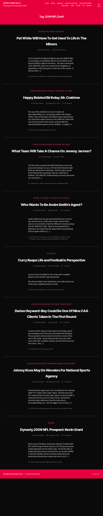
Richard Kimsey (41, 291)
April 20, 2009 (54, 291)
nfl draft (38, 258)
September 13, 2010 (60, 50)
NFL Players (60, 32)
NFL (72, 77)
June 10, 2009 (60, 169)
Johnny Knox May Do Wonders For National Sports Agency (51, 404)
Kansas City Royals (64, 77)
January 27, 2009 (53, 473)
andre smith (50, 256)
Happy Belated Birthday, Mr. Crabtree (51, 101)
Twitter (78, 6)
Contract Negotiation (37, 91)
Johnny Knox (54, 440)
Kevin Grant (54, 499)
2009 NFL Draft (35, 77)
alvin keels (43, 256)
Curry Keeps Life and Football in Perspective (51, 282)
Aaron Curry (43, 314)
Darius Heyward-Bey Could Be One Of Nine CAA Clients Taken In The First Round (51, 341)
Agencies (60, 3)
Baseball (50, 77)
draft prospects (44, 440)
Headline (41, 32)
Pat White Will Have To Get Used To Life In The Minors (51, 41)
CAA (41, 380)
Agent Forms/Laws (71, 3)
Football (56, 77)
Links (72, 6)
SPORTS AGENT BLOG (13, 3)
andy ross (51, 314)
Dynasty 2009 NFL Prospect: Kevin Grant (51, 464)
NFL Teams (70, 91)
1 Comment (67, 291)
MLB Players (50, 32)
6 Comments (68, 110)
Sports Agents (65, 211)
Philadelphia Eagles (64, 196)
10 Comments (67, 473)
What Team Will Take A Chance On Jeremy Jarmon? (51, 160)
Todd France (65, 258)
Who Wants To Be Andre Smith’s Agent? (51, 220)
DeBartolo (58, 256)
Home (47, 3)
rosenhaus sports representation (51, 258)
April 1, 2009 (54, 353)
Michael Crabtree (45, 136)
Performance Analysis (55, 395)
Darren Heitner (45, 50)
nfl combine (64, 440)
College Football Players (42, 151)
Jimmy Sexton (53, 196)
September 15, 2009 (54, 110)
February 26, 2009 (53, 413)
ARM (41, 196)
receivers (54, 136)
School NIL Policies (85, 3)
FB (83, 6)
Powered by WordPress (33, 511)
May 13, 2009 (54, 229)
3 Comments (66, 229)
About (53, 3)
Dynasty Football (45, 499)
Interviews (65, 6)
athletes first (44, 77)
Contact (88, 6)
